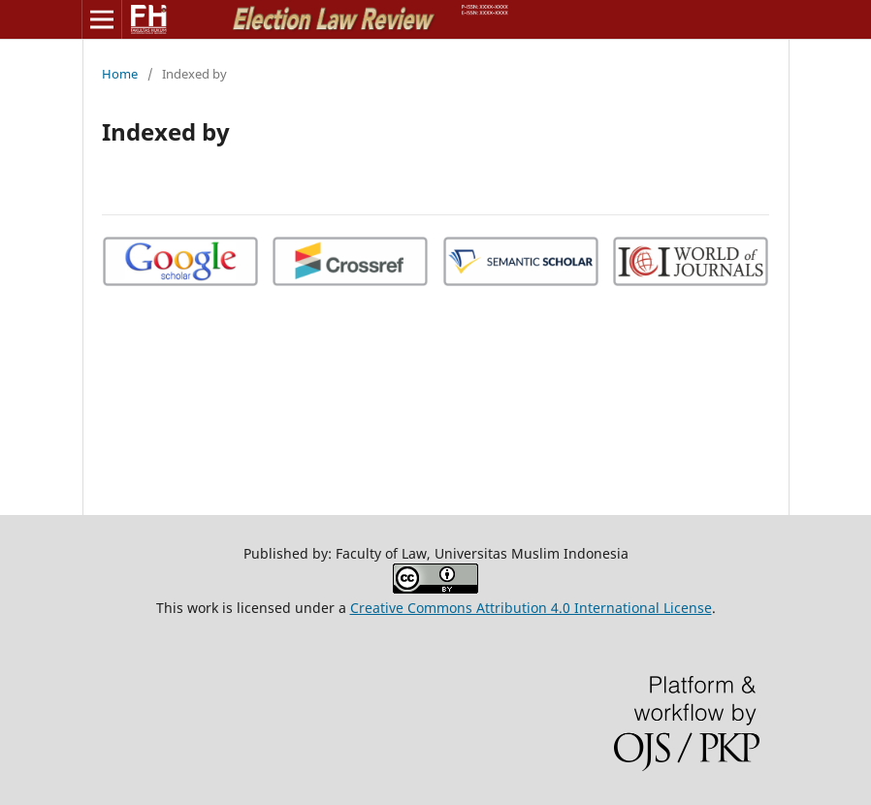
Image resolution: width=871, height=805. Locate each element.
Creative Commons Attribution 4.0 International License (531, 607)
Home (120, 73)
